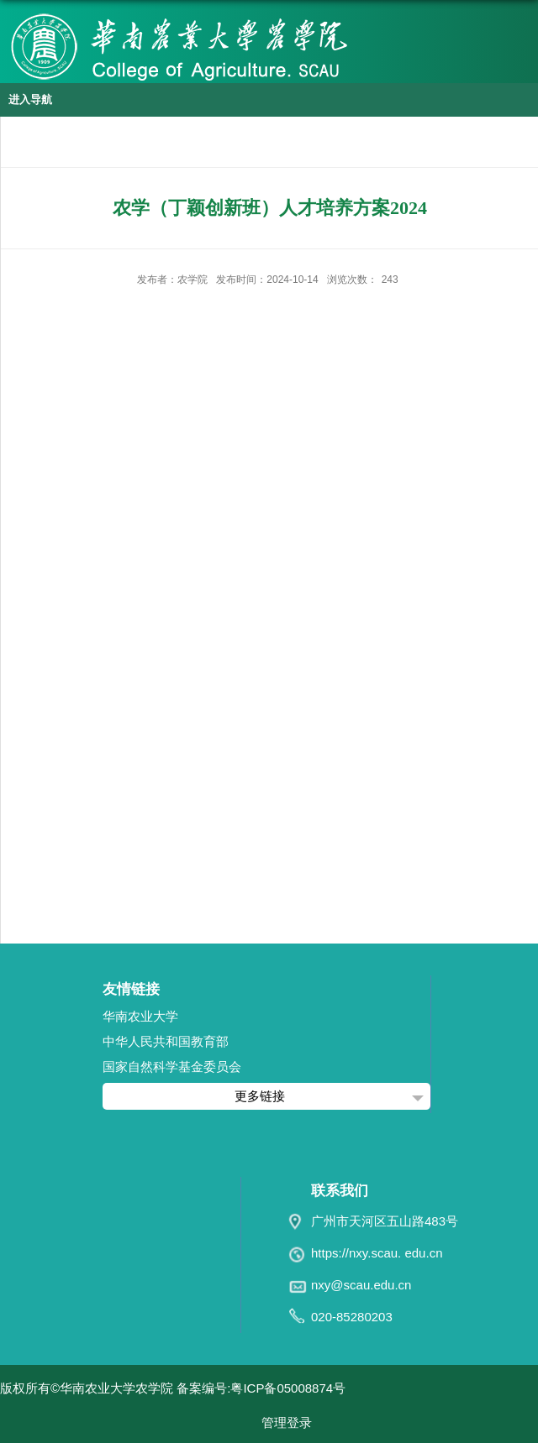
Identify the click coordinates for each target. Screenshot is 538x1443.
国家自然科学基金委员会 (172, 1066)
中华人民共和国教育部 (166, 1041)
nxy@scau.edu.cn (361, 1285)
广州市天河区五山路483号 (384, 1221)
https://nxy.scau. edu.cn (376, 1253)
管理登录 (286, 1422)
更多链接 (260, 1096)
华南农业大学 (140, 1016)
